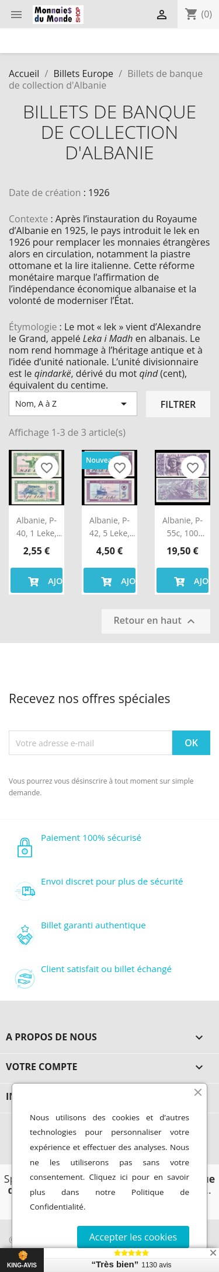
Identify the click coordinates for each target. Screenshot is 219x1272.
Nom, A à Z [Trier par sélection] (73, 404)
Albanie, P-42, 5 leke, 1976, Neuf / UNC (109, 527)
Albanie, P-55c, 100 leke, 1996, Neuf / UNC (182, 527)
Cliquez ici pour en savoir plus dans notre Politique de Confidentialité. (109, 1192)
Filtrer (178, 404)
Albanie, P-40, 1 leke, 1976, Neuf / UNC (36, 527)
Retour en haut (156, 621)
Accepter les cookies (133, 1237)
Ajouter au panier (43, 580)
